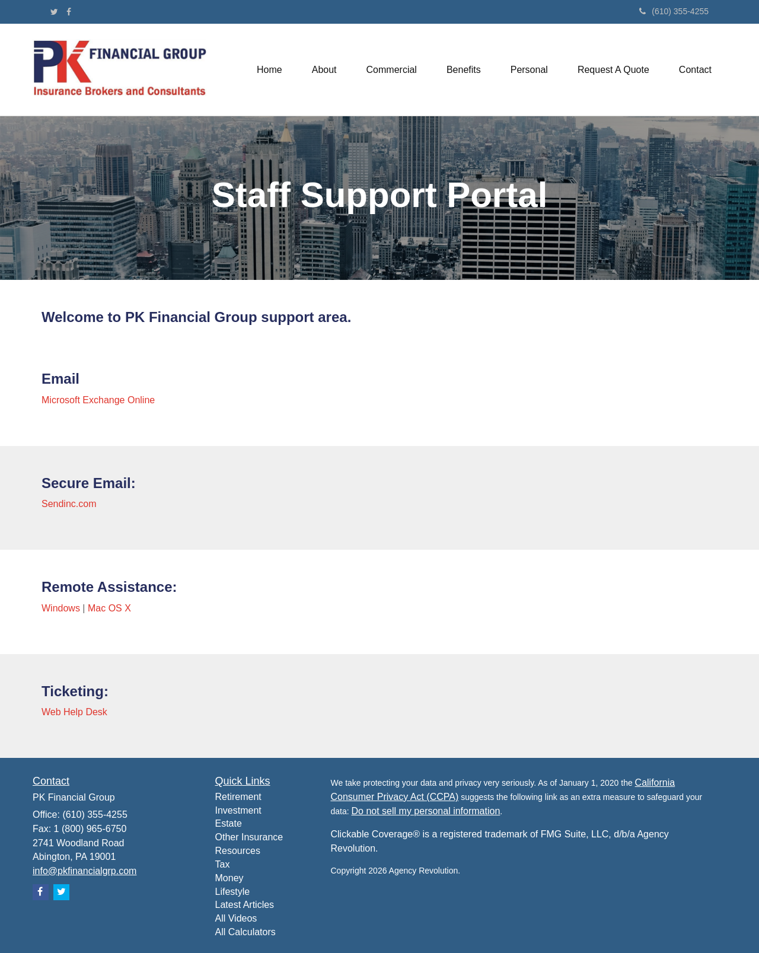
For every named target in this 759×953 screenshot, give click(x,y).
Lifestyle (232, 892)
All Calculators (245, 932)
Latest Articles (245, 905)
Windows (61, 608)
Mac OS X (109, 608)
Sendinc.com (69, 504)
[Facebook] (68, 12)
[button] (324, 70)
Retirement (238, 797)
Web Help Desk (74, 712)
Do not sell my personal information (426, 811)
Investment (238, 810)
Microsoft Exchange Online (98, 400)
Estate (228, 823)
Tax (222, 864)
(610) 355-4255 (674, 11)
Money (229, 878)
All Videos (236, 918)
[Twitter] (54, 12)
